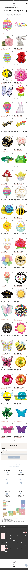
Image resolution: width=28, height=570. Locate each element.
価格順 (17, 14)
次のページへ (20, 15)
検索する (14, 457)
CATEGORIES (3, 553)
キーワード (3, 448)
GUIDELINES (3, 556)
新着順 (20, 14)
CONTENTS (3, 555)
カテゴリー (3, 452)
